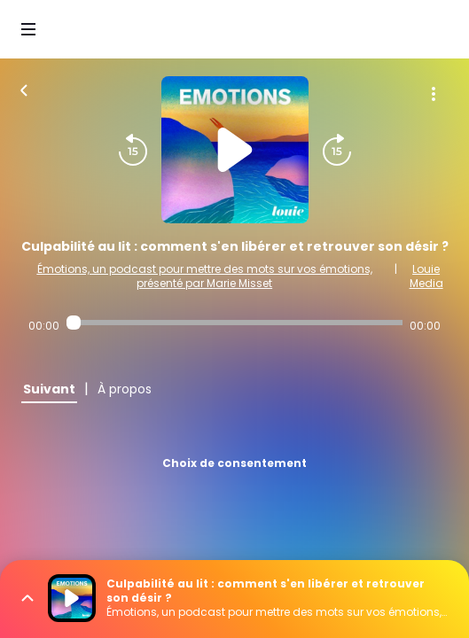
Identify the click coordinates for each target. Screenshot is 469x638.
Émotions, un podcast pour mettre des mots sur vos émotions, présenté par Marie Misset (204, 276)
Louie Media (426, 276)
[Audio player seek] (234, 322)
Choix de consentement (234, 463)
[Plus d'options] (433, 94)
